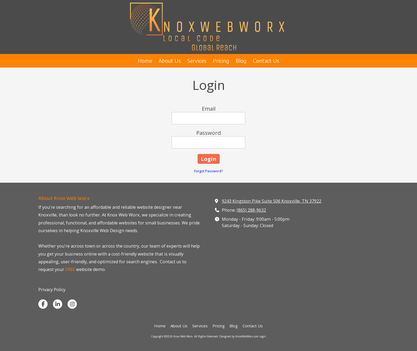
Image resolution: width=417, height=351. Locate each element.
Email (208, 108)
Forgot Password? (208, 171)
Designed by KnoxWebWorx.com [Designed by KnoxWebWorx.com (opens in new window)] (238, 336)
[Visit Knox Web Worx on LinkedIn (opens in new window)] (57, 304)
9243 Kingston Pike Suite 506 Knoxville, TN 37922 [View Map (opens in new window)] (271, 201)
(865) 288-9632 (251, 210)
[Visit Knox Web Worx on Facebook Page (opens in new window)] (43, 304)
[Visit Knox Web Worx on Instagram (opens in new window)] (72, 304)
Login (262, 336)
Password (208, 132)
